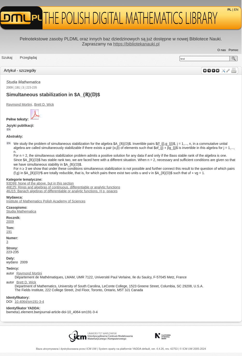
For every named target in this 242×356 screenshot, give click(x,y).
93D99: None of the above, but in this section (40, 183)
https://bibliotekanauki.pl (136, 44)
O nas (221, 50)
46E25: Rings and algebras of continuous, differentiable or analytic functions (63, 187)
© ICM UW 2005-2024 (193, 348)
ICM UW (91, 348)
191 (17, 87)
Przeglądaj (28, 57)
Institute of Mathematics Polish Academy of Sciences (45, 201)
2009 (9, 87)
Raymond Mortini (19, 104)
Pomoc (233, 50)
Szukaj (6, 57)
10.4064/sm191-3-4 (29, 302)
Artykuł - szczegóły (20, 70)
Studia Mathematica (23, 82)
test (182, 58)
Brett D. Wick (44, 104)
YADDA (137, 348)
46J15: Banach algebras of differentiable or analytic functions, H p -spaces (61, 191)
